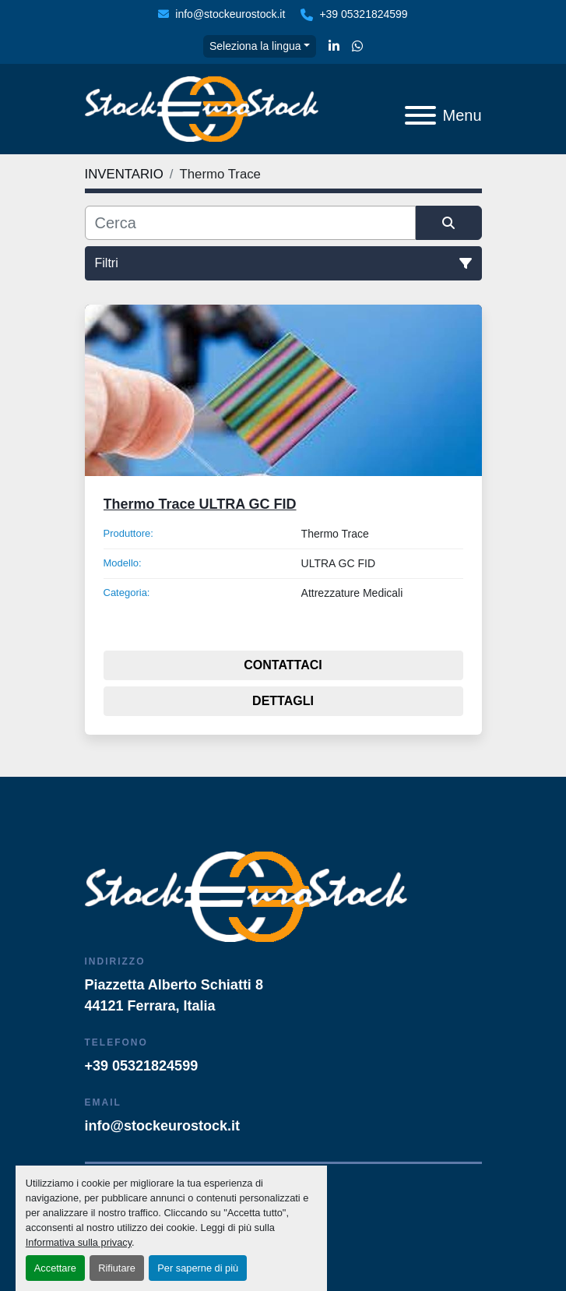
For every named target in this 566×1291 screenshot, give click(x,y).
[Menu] (420, 115)
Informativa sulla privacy (79, 1242)
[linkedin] (334, 46)
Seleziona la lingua (255, 46)
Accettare (55, 1268)
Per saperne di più (197, 1268)
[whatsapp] (357, 46)
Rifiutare (116, 1268)
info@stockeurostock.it (230, 14)
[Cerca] (250, 223)
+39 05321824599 (363, 14)
